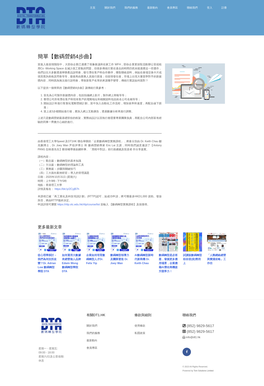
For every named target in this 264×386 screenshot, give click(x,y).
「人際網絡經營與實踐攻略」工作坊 (216, 259)
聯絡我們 (192, 7)
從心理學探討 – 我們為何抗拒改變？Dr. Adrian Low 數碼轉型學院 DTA (47, 263)
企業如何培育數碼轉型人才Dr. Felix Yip (95, 259)
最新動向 (152, 7)
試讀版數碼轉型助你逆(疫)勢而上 (192, 259)
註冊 (224, 7)
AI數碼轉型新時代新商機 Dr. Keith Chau (144, 259)
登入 (209, 7)
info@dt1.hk (192, 337)
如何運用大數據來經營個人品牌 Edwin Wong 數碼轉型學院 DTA (71, 263)
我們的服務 (131, 7)
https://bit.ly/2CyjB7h (67, 189)
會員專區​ (172, 7)
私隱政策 (140, 333)
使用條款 (140, 325)
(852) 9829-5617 (198, 326)
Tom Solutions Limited (203, 371)
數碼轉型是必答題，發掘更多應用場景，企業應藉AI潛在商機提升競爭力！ (168, 263)
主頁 (92, 7)
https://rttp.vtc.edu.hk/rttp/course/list (78, 204)
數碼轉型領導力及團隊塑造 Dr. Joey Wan (119, 259)
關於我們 (110, 7)
